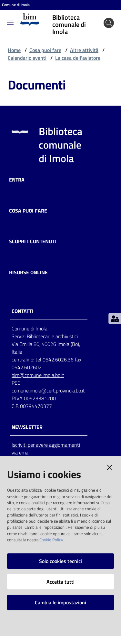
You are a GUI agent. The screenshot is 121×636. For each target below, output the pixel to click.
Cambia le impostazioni (60, 602)
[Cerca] (109, 23)
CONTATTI (22, 311)
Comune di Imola (16, 5)
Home (14, 50)
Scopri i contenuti (32, 241)
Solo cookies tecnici (60, 561)
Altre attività (84, 50)
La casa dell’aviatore (77, 58)
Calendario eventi (27, 58)
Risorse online (28, 272)
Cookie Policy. (51, 540)
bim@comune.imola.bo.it (38, 375)
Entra (17, 180)
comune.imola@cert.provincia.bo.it (48, 390)
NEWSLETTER (27, 427)
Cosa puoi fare (45, 50)
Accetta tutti (60, 582)
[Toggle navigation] (10, 22)
